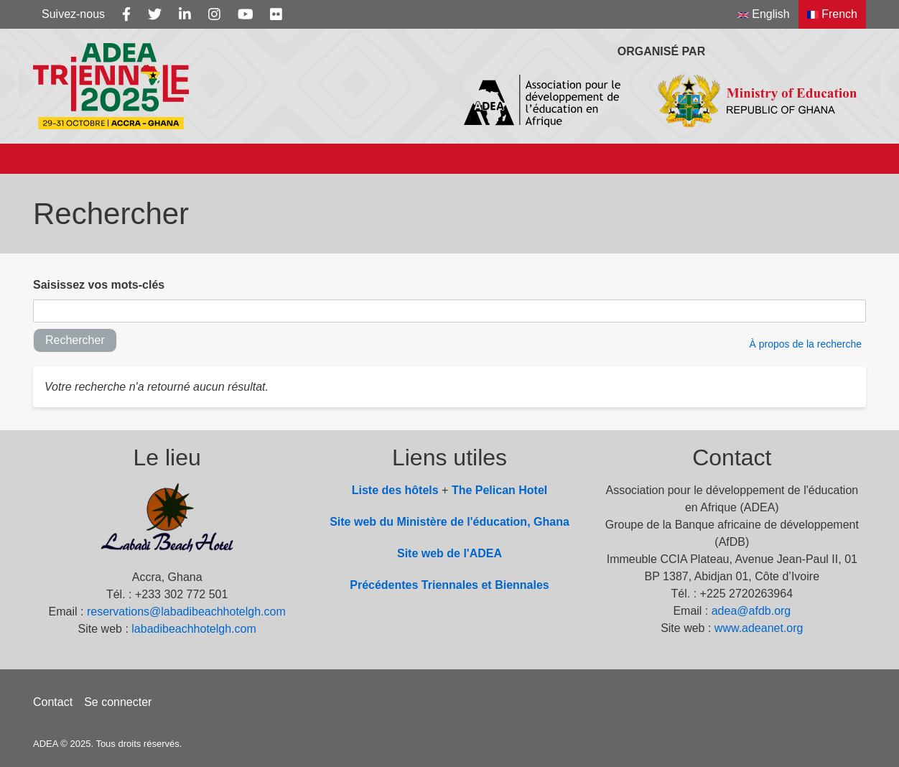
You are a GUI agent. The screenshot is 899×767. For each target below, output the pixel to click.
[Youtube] (245, 14)
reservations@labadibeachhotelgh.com (186, 611)
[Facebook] (126, 14)
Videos (781, 158)
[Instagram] (214, 14)
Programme (413, 158)
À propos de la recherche (806, 344)
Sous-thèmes (213, 158)
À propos (112, 158)
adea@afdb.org (751, 611)
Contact (53, 702)
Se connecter (118, 702)
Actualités (515, 158)
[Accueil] (46, 159)
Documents (616, 158)
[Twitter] (154, 14)
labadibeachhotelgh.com (193, 629)
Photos (707, 158)
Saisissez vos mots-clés (98, 285)
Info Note (315, 158)
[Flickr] (276, 14)
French (832, 14)
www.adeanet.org (758, 628)
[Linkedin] (185, 14)
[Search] (837, 159)
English (763, 14)
